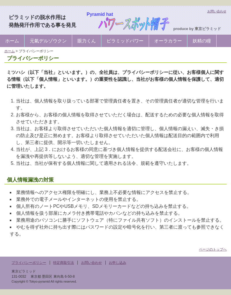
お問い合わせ (216, 11)
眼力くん (86, 40)
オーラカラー (168, 40)
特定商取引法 (63, 263)
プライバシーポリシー (29, 263)
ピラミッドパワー (125, 40)
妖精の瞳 (202, 40)
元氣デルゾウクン (48, 40)
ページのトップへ (213, 249)
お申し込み (117, 263)
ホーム (12, 40)
